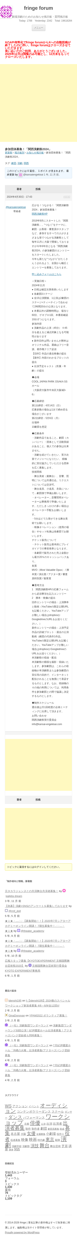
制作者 (36, 1128)
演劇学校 (17, 1146)
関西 (26, 163)
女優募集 (40, 1134)
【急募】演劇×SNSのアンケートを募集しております (36, 906)
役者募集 (15, 1140)
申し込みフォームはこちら (46, 274)
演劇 (19, 163)
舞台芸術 (55, 1146)
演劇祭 (26, 1146)
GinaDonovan (17, 1015)
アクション (20, 1106)
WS (8, 1106)
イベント (34, 1106)
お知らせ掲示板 (35, 152)
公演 (43, 1124)
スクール (58, 1111)
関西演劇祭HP (40, 213)
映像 (24, 1140)
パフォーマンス (34, 1117)
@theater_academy (32, 930)
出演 (49, 1123)
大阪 (23, 1134)
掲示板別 (19, 152)
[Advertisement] (38, 103)
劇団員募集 (53, 1129)
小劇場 (51, 1133)
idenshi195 (15, 1000)
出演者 (57, 1123)
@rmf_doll (15, 911)
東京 (50, 1139)
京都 (26, 1123)
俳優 (35, 1123)
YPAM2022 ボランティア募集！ (48, 1015)
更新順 (8, 152)
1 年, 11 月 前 (51, 174)
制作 (28, 1128)
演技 (35, 1145)
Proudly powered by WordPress (22, 1232)
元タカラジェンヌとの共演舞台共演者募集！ (31, 891)
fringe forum (38, 8)
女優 (31, 1133)
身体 (11, 1149)
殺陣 (57, 1140)
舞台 (44, 1145)
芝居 (65, 1146)
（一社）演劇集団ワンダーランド (29, 1025)
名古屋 (15, 1133)
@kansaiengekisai (33, 174)
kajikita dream (14, 896)
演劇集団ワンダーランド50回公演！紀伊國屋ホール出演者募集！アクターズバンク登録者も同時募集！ (38, 1030)
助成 (62, 1129)
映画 (33, 1139)
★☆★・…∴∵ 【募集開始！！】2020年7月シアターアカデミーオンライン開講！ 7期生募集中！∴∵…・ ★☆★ (38, 925)
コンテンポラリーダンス (34, 1111)
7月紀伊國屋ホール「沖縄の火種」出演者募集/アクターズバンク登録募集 (38, 1050)
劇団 (13, 163)
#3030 (66, 196)
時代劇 (41, 1140)
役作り (60, 1134)
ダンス (15, 1117)
